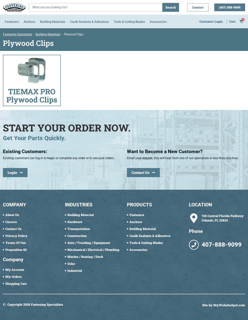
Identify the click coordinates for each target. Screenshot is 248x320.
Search (170, 7)
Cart (232, 21)
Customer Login (211, 21)
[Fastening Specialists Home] (14, 7)
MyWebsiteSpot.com (229, 305)
